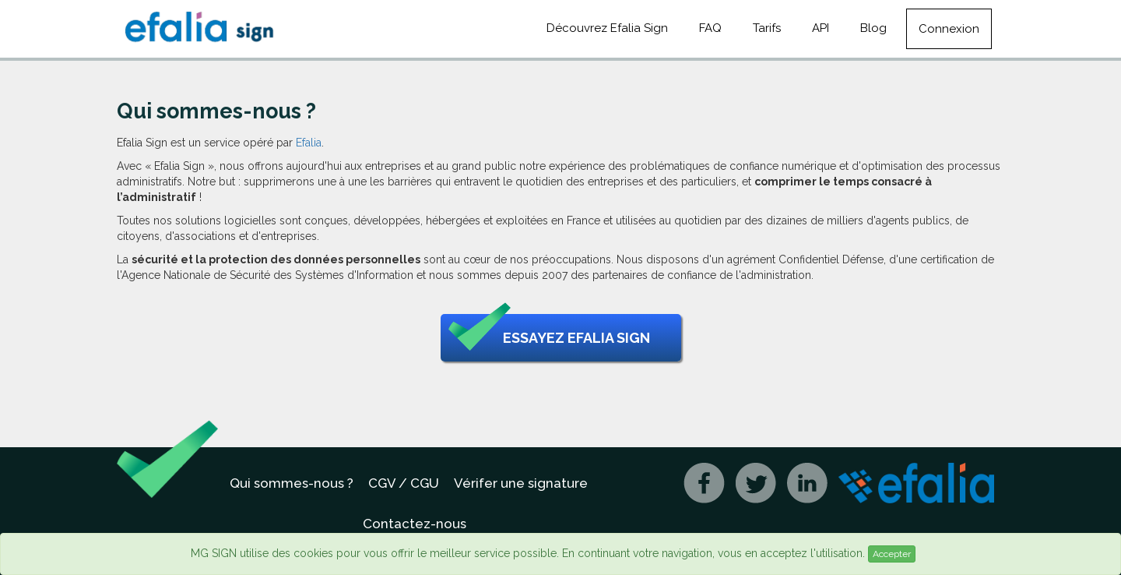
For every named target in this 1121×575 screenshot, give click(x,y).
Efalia (309, 142)
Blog (873, 28)
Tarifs (767, 28)
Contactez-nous (414, 523)
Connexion (949, 29)
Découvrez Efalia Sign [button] (607, 28)
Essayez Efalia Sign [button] (549, 338)
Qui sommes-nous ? (291, 483)
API (820, 28)
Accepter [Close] (892, 554)
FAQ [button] (710, 28)
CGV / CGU (403, 483)
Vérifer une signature (521, 483)
